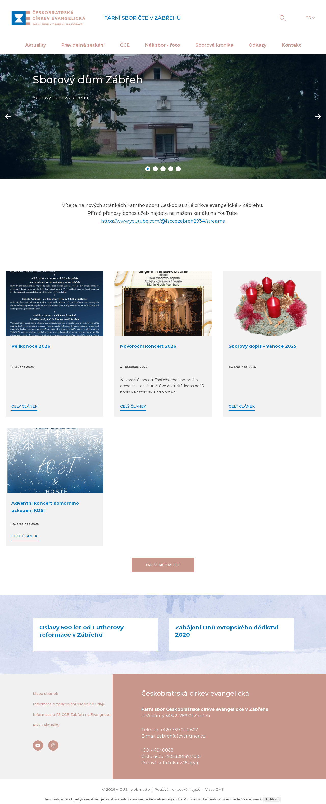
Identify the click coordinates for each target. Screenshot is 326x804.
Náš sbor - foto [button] (162, 45)
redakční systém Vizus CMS (199, 789)
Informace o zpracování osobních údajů (69, 704)
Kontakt (291, 45)
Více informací (251, 799)
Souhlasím (272, 799)
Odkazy (257, 45)
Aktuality (35, 45)
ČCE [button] (125, 45)
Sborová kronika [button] (214, 45)
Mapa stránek (45, 693)
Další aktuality (163, 564)
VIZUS (121, 789)
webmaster (141, 789)
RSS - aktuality (46, 725)
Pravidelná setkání (83, 45)
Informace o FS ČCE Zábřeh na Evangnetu (72, 714)
